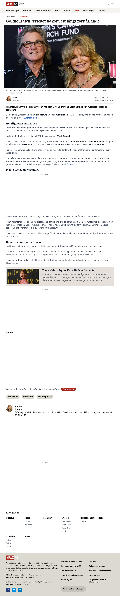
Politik (8, 543)
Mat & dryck (89, 10)
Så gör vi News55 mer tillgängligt (98, 581)
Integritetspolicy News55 (72, 575)
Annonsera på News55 (71, 566)
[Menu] (112, 4)
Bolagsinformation (97, 566)
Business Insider (31, 118)
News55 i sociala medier (100, 571)
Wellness (28, 525)
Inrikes (8, 540)
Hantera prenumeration (71, 562)
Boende (83, 521)
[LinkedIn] (20, 590)
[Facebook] (8, 590)
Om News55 (94, 562)
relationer (28, 397)
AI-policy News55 (69, 580)
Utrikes (9, 546)
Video (102, 10)
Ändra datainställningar (73, 589)
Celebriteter (23, 17)
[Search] (108, 4)
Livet (76, 10)
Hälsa (57, 10)
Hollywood (12, 397)
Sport (63, 531)
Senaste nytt (12, 10)
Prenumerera (68, 389)
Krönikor (47, 518)
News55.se (10, 17)
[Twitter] (14, 590)
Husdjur (10, 518)
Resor (67, 10)
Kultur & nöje (66, 525)
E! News (70, 164)
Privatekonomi (43, 10)
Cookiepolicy (95, 575)
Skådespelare (45, 397)
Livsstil (65, 518)
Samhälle (27, 10)
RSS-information (68, 571)
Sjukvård (27, 521)
